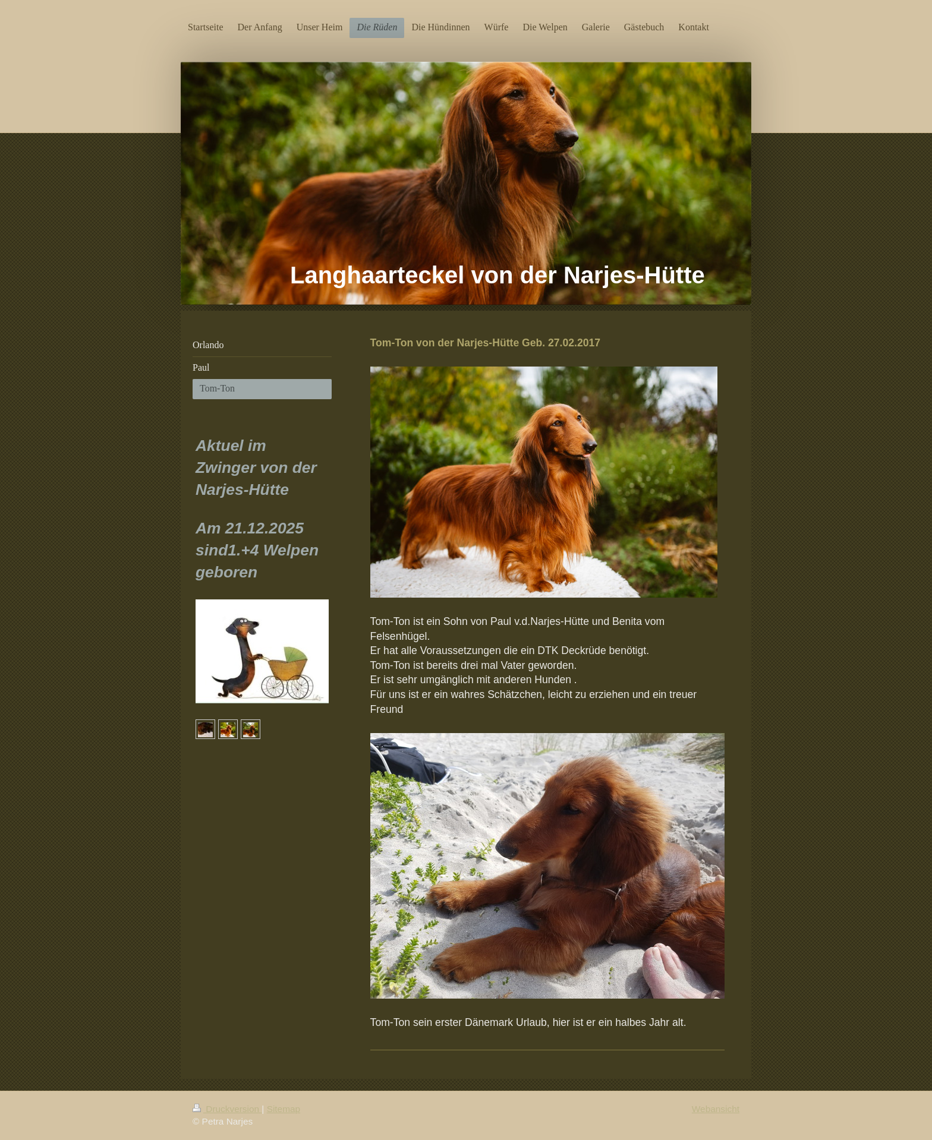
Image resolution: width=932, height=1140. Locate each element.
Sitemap (283, 1109)
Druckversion (227, 1109)
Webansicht (715, 1109)
